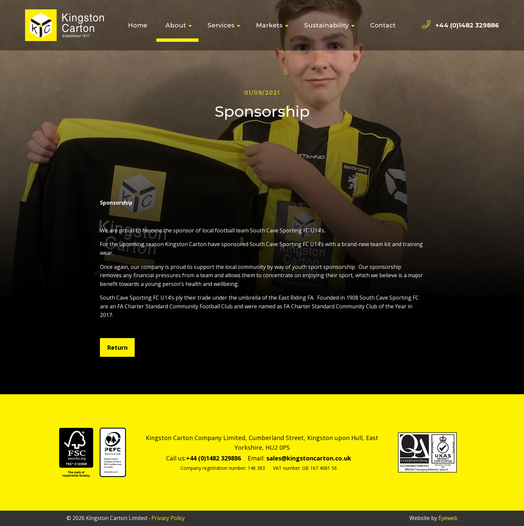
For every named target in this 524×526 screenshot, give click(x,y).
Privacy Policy (168, 518)
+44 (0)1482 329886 (467, 25)
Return (117, 347)
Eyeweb (447, 518)
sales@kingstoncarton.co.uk (308, 458)
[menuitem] (137, 25)
